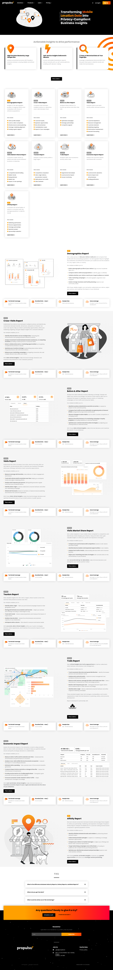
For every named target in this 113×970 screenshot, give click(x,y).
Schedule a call (49, 915)
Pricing (48, 3)
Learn (39, 3)
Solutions (20, 3)
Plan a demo (56, 79)
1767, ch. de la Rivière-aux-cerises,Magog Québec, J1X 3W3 (65, 954)
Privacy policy (83, 950)
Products (30, 3)
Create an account (65, 914)
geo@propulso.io (60, 950)
